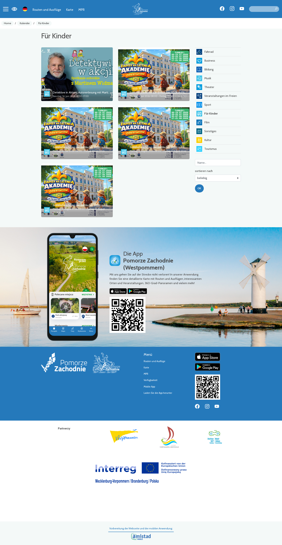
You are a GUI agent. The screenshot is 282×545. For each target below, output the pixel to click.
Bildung (204, 69)
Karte (69, 10)
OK (199, 188)
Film (203, 122)
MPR (81, 10)
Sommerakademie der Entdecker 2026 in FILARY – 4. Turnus (90, 205)
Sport (203, 105)
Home (7, 23)
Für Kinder (43, 23)
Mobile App (149, 386)
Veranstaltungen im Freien (216, 96)
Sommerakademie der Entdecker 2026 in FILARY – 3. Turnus (167, 147)
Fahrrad (204, 52)
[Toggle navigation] (6, 9)
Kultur (204, 140)
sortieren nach (204, 171)
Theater (205, 87)
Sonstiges (206, 131)
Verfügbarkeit (150, 380)
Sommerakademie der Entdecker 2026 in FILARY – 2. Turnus (90, 147)
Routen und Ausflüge (47, 10)
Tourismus (206, 149)
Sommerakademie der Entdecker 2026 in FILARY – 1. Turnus (167, 92)
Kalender (25, 23)
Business (205, 61)
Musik (203, 78)
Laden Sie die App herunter (158, 393)
